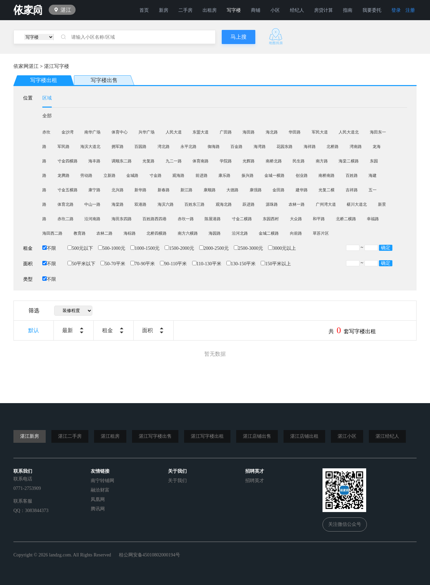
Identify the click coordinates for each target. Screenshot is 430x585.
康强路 (256, 190)
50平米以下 (81, 263)
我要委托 (371, 10)
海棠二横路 (349, 161)
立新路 (109, 175)
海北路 (272, 132)
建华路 (302, 190)
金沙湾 (67, 132)
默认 (33, 330)
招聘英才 (254, 480)
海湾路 (260, 146)
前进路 (202, 175)
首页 (144, 10)
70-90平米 (142, 263)
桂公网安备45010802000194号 (149, 554)
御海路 (214, 146)
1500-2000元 (179, 248)
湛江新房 (29, 436)
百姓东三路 (194, 204)
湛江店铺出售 (257, 436)
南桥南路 (326, 175)
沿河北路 (240, 233)
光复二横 (326, 190)
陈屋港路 (213, 219)
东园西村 (271, 219)
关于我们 (177, 480)
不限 (49, 248)
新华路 (140, 190)
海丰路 (94, 161)
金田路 (278, 190)
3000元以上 (282, 248)
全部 (47, 115)
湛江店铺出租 (304, 436)
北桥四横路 (156, 233)
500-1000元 (111, 248)
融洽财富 (100, 490)
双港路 (140, 204)
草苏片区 (321, 233)
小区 (275, 10)
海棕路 (130, 233)
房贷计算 (323, 10)
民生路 (299, 161)
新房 (163, 10)
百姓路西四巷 (154, 219)
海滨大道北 (90, 146)
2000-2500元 (214, 248)
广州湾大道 (326, 204)
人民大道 (174, 132)
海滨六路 (166, 204)
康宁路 (94, 190)
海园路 (215, 233)
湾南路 (356, 146)
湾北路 (164, 146)
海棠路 (118, 204)
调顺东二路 (122, 161)
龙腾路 (63, 175)
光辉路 (249, 161)
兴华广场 (146, 132)
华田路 (295, 132)
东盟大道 (200, 132)
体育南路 (200, 161)
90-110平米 (173, 263)
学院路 (226, 161)
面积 (147, 330)
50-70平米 (112, 263)
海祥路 (310, 146)
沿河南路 (92, 219)
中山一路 (92, 204)
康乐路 (224, 175)
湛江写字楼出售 (155, 436)
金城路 (132, 175)
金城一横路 (274, 175)
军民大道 (320, 132)
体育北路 (65, 204)
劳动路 (86, 175)
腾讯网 (98, 508)
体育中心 (120, 132)
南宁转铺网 (102, 480)
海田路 (249, 132)
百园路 (140, 146)
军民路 (63, 146)
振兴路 (248, 175)
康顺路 (210, 190)
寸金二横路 (242, 219)
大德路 (232, 190)
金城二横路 (269, 233)
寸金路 (155, 175)
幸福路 (373, 219)
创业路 (302, 175)
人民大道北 (349, 132)
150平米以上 (276, 263)
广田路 (226, 132)
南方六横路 (188, 233)
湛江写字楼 (56, 66)
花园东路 (284, 146)
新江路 (186, 190)
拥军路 (118, 146)
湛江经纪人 (387, 436)
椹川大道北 (357, 204)
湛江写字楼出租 (207, 436)
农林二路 (104, 233)
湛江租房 (110, 436)
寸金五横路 (67, 190)
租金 (107, 330)
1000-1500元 (145, 248)
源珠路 (272, 204)
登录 (396, 10)
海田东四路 (122, 219)
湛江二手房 (70, 436)
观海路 (178, 175)
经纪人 (297, 10)
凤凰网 (98, 499)
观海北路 (224, 204)
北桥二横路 (346, 219)
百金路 (236, 146)
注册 (410, 10)
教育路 (80, 233)
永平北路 (188, 146)
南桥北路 (274, 161)
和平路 (319, 219)
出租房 (210, 10)
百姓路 (352, 175)
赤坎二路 (65, 219)
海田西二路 (52, 233)
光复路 (148, 161)
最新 (67, 330)
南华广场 (92, 132)
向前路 (296, 233)
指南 (347, 10)
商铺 (255, 10)
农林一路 (297, 204)
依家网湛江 (26, 66)
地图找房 (276, 36)
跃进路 (249, 204)
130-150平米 (241, 263)
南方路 (322, 161)
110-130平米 (206, 263)
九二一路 (174, 161)
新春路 (164, 190)
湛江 (65, 10)
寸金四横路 (67, 161)
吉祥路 (352, 190)
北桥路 (333, 146)
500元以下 (80, 248)
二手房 (185, 10)
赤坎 (46, 132)
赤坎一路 (186, 219)
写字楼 (234, 10)
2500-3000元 (248, 248)
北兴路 (118, 190)
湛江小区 (347, 436)
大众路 (296, 219)
